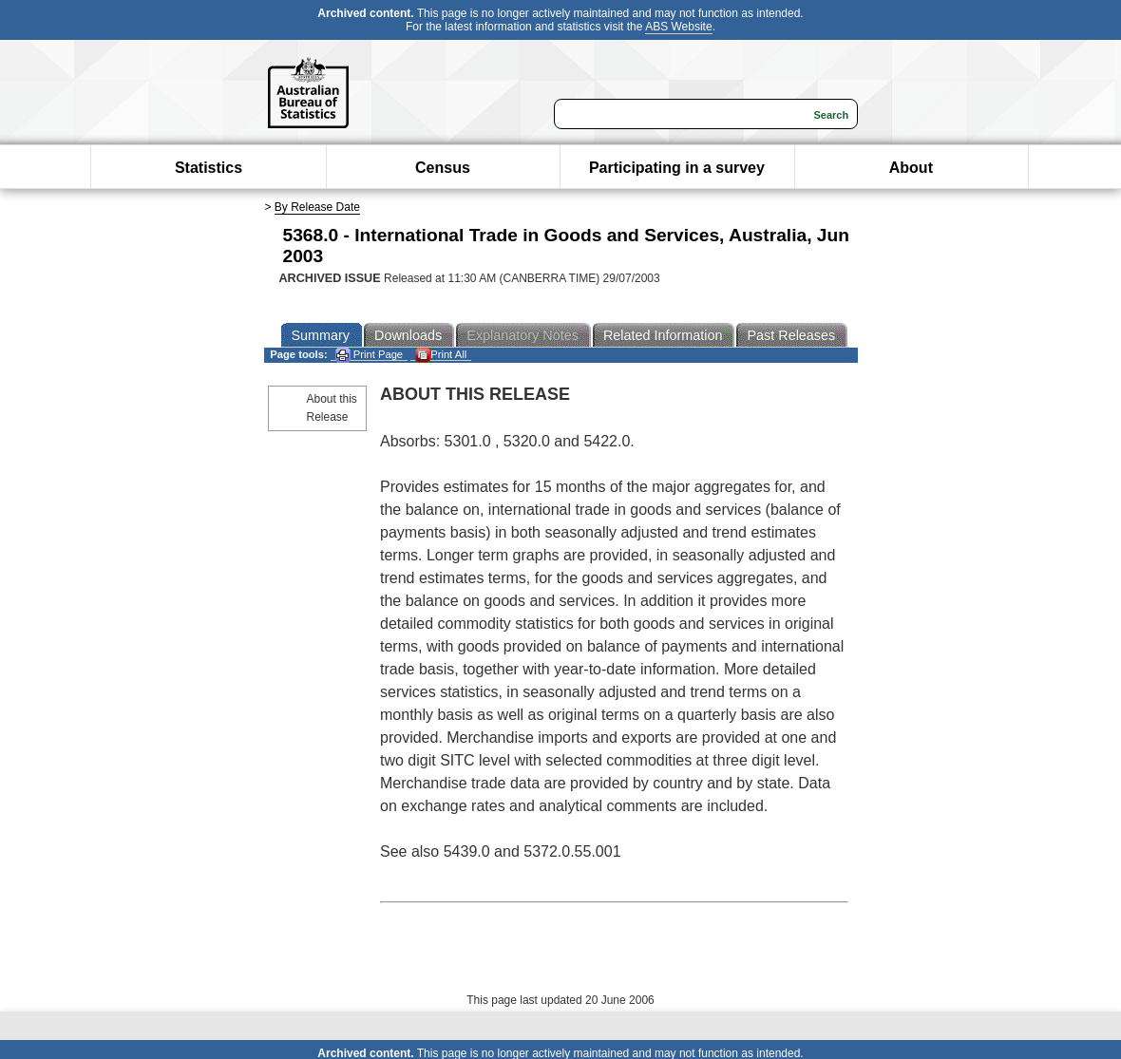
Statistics (208, 168)
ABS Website (678, 26)
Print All (440, 355)
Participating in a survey (677, 168)
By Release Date (317, 207)
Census (442, 168)
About (911, 168)
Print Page (369, 355)
